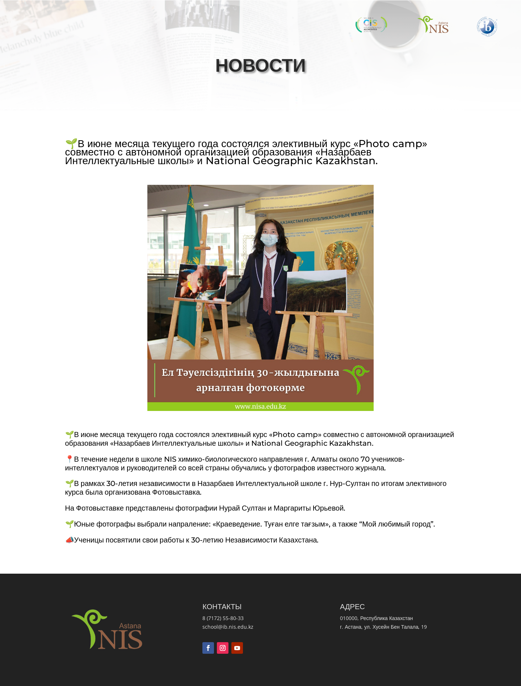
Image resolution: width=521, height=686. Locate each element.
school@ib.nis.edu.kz (227, 626)
